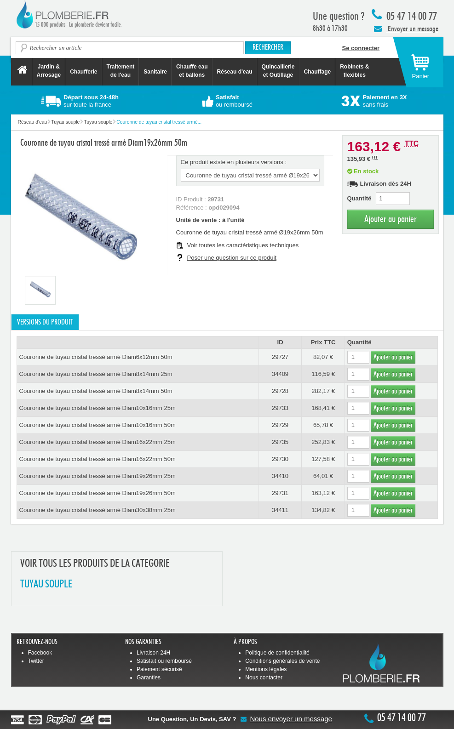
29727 (280, 356)
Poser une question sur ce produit (231, 257)
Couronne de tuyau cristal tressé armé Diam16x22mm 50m (97, 459)
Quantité (359, 198)
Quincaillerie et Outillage (278, 70)
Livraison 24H (153, 652)
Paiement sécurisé (159, 669)
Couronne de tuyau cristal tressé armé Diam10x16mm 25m (97, 407)
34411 (280, 510)
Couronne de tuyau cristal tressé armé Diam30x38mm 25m (97, 510)
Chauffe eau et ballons (192, 70)
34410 (280, 476)
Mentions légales (266, 669)
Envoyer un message (406, 28)
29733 (280, 407)
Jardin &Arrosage (49, 70)
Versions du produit (45, 322)
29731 (280, 493)
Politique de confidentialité (277, 652)
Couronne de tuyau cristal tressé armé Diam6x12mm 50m (95, 356)
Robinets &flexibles (354, 70)
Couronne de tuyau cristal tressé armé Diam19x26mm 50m (97, 493)
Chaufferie (83, 71)
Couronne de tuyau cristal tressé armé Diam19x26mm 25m (97, 476)
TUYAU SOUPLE (46, 584)
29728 (280, 390)
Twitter (36, 661)
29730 (280, 459)
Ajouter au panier (390, 219)
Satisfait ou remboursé (164, 661)
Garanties (149, 677)
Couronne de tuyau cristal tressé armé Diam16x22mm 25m (97, 442)
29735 (280, 442)
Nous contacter (263, 677)
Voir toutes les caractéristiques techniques (243, 245)
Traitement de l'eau (121, 70)
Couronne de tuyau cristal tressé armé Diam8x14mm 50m (95, 390)
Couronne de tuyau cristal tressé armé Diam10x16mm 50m (97, 424)
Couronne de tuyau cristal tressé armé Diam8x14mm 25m (95, 373)
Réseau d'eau (235, 71)
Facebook (40, 652)
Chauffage (317, 71)
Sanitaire (155, 71)
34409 (280, 373)
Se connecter (361, 48)
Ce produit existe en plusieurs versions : (234, 162)
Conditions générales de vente (282, 661)
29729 (280, 424)
